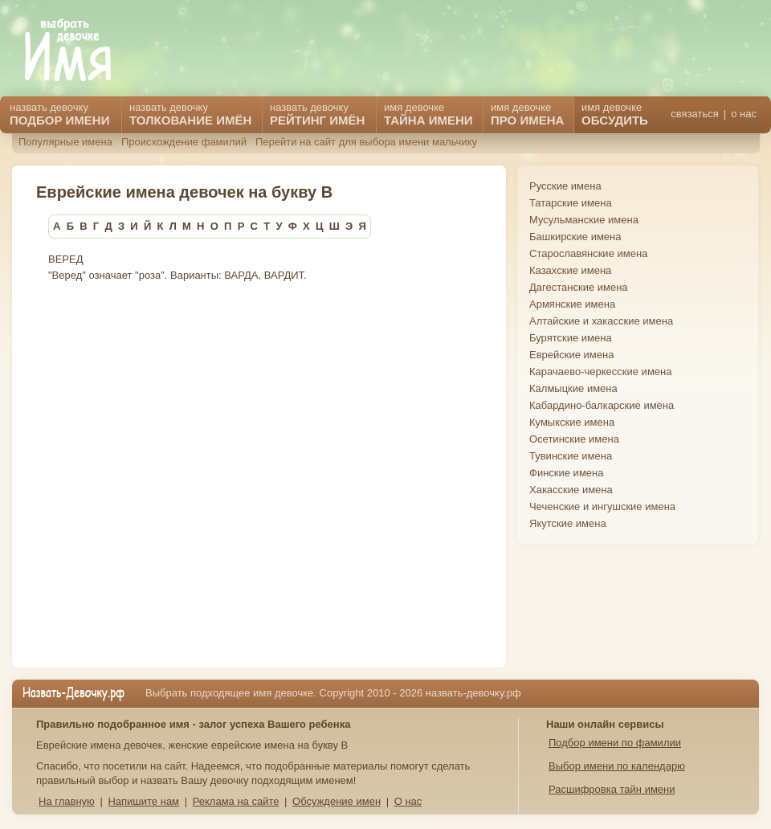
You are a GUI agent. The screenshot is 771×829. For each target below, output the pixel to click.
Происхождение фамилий (184, 142)
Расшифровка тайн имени (612, 789)
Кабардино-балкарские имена (601, 405)
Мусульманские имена (583, 220)
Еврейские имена (571, 355)
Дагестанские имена (578, 287)
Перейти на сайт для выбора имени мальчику (366, 142)
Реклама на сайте (236, 801)
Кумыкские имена (571, 422)
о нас (744, 114)
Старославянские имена (588, 253)
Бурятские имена (570, 338)
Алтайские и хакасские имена (601, 321)
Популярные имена (65, 142)
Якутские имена (567, 523)
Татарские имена (570, 203)
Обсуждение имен (336, 801)
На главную (67, 801)
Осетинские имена (574, 439)
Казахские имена (570, 270)
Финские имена (566, 473)
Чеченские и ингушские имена (602, 506)
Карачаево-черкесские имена (600, 371)
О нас (408, 801)
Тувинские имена (570, 456)
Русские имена (565, 186)
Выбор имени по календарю (617, 766)
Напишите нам (143, 801)
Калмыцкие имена (573, 388)
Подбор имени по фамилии (615, 743)
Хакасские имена (571, 490)
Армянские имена (572, 304)
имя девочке (614, 114)
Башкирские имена (575, 237)
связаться (694, 114)
